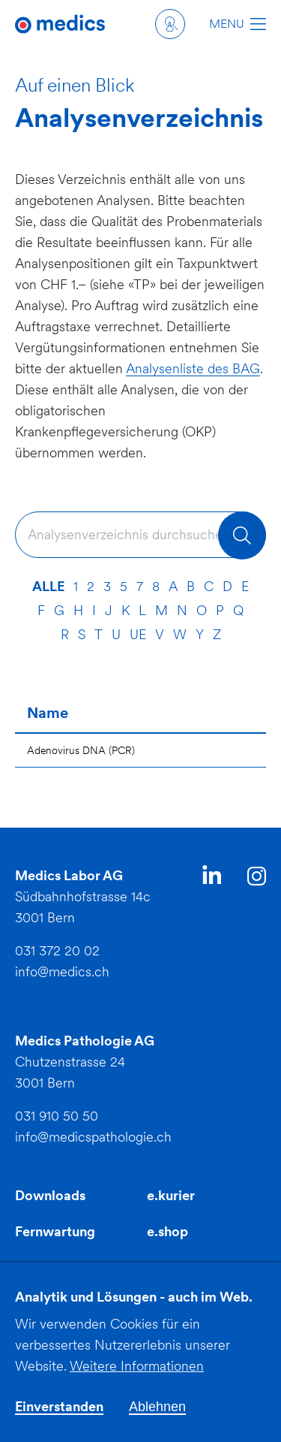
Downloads (50, 1195)
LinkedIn (211, 878)
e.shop (167, 1231)
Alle (48, 586)
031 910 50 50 (56, 1116)
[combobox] (140, 534)
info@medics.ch (62, 971)
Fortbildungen (59, 1267)
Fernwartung (55, 1231)
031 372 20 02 (57, 950)
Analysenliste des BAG (193, 368)
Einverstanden (59, 1416)
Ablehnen (157, 1416)
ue (138, 634)
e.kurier (171, 1195)
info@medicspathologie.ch (93, 1137)
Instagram (256, 879)
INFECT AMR (188, 1267)
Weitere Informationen (137, 1375)
